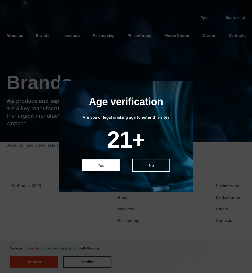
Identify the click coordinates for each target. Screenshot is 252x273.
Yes (101, 165)
